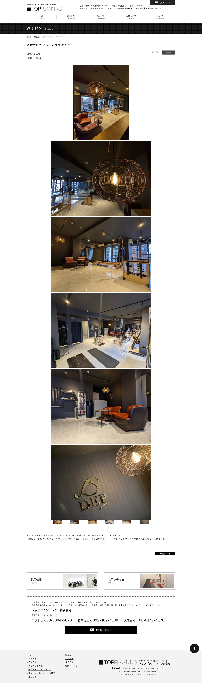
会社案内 (131, 17)
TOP (30, 654)
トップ (41, 17)
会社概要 (69, 658)
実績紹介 (101, 17)
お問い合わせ (71, 665)
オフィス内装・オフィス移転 (41, 673)
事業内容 (71, 17)
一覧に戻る (165, 553)
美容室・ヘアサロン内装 (39, 669)
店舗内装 (32, 662)
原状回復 (32, 676)
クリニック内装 (35, 665)
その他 (168, 52)
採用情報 (160, 17)
